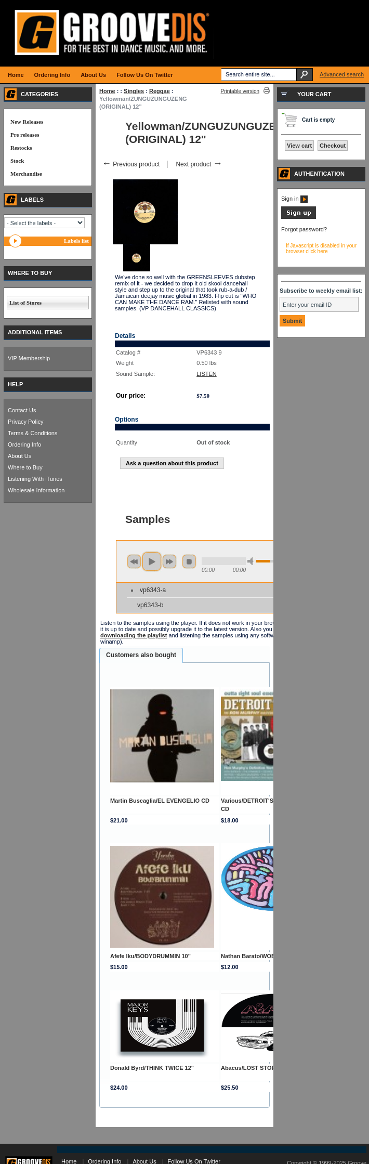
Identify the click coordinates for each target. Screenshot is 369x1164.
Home (107, 91)
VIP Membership (29, 358)
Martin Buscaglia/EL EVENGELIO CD (159, 800)
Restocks (21, 148)
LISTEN (206, 374)
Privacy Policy (25, 421)
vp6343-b (150, 605)
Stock (17, 161)
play (151, 561)
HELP (15, 384)
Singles (134, 91)
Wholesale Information (36, 490)
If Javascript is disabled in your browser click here (321, 248)
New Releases (26, 122)
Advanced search (342, 74)
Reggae (159, 91)
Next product (199, 164)
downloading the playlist (133, 635)
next (169, 561)
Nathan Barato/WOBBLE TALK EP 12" (272, 956)
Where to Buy (25, 467)
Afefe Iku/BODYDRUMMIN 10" (150, 956)
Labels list (76, 241)
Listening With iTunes (35, 479)
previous (134, 561)
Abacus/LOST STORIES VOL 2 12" (267, 1068)
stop (189, 561)
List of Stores (25, 302)
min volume (252, 561)
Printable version (240, 91)
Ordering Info (24, 444)
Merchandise (26, 174)
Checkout (333, 145)
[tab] (141, 655)
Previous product (131, 164)
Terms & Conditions (32, 433)
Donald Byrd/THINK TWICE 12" (152, 1068)
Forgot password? (304, 229)
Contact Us (22, 410)
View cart (299, 145)
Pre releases (24, 135)
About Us (19, 456)
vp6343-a (153, 590)
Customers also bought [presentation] (141, 655)
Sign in (294, 198)
